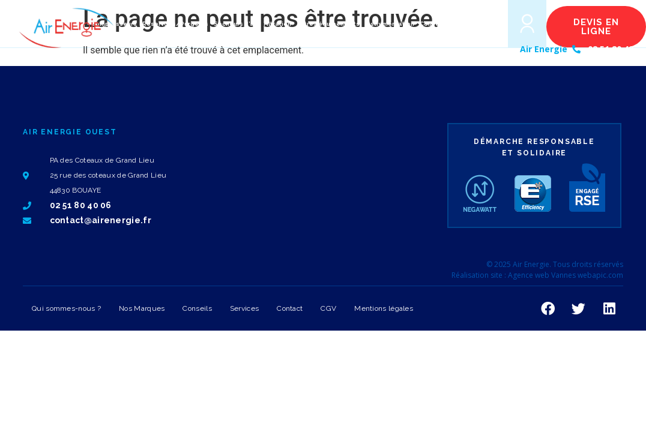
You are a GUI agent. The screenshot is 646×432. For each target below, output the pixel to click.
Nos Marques (142, 308)
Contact (290, 308)
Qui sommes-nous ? (66, 308)
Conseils (197, 308)
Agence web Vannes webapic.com (565, 275)
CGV (328, 308)
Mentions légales (383, 308)
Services (244, 308)
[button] (481, 24)
